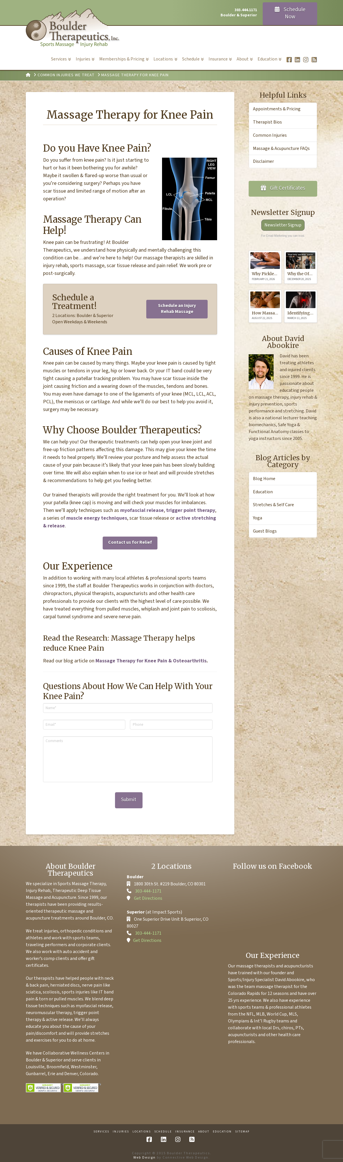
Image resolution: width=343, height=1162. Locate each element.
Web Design (144, 1153)
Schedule (163, 1128)
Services (101, 1128)
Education (263, 492)
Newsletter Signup (282, 225)
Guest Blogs (265, 531)
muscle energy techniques (96, 518)
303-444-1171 (148, 887)
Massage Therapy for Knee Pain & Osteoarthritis (151, 660)
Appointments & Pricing (277, 109)
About (203, 1128)
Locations (141, 1128)
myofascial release (142, 510)
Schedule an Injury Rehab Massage (177, 308)
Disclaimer (263, 161)
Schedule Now (290, 13)
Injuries (121, 1128)
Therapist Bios (267, 122)
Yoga (257, 518)
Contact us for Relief (130, 542)
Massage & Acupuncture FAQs (281, 148)
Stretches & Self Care (273, 505)
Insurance (185, 1128)
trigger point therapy (190, 510)
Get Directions (148, 894)
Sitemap (242, 1128)
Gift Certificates (283, 188)
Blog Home (264, 479)
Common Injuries (270, 135)
